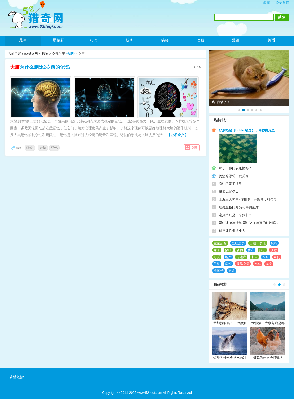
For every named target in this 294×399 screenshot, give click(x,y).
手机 (217, 264)
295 (194, 147)
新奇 (129, 40)
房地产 (241, 257)
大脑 (42, 148)
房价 (228, 264)
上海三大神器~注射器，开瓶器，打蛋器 (248, 199)
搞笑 (165, 40)
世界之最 (243, 264)
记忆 (54, 148)
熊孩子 (219, 271)
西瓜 (265, 257)
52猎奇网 (31, 54)
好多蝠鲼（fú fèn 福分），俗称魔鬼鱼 (247, 130)
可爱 (217, 257)
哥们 (277, 257)
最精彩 (58, 40)
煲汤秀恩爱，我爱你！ (235, 176)
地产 (228, 257)
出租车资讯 (258, 243)
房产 (251, 250)
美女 (269, 264)
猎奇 (94, 40)
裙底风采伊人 (229, 191)
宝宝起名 (220, 243)
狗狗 (274, 243)
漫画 (236, 40)
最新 (23, 40)
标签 (45, 54)
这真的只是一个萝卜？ (235, 215)
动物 (239, 250)
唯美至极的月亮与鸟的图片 (239, 207)
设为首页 (282, 3)
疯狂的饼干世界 (230, 184)
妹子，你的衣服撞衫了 (235, 168)
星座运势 (238, 243)
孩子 (262, 250)
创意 (273, 250)
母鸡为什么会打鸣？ (268, 357)
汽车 (257, 264)
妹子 (217, 250)
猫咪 (228, 250)
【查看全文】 (177, 135)
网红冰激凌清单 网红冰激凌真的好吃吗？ (249, 223)
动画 (200, 40)
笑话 (271, 40)
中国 (254, 257)
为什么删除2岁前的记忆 (40, 67)
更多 (231, 271)
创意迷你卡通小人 (232, 231)
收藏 (266, 3)
